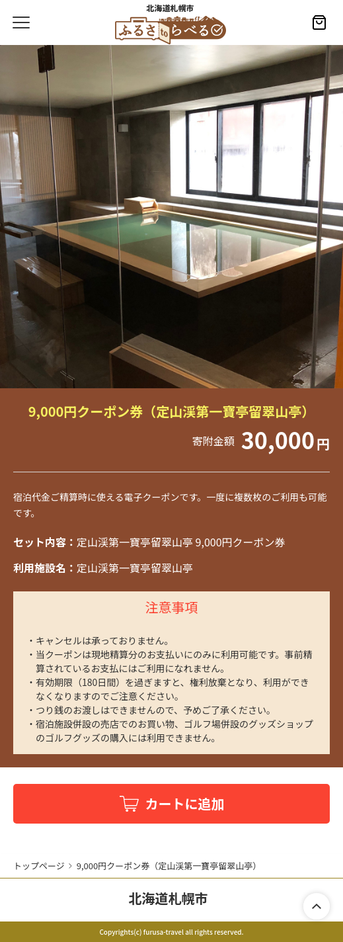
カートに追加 (185, 803)
